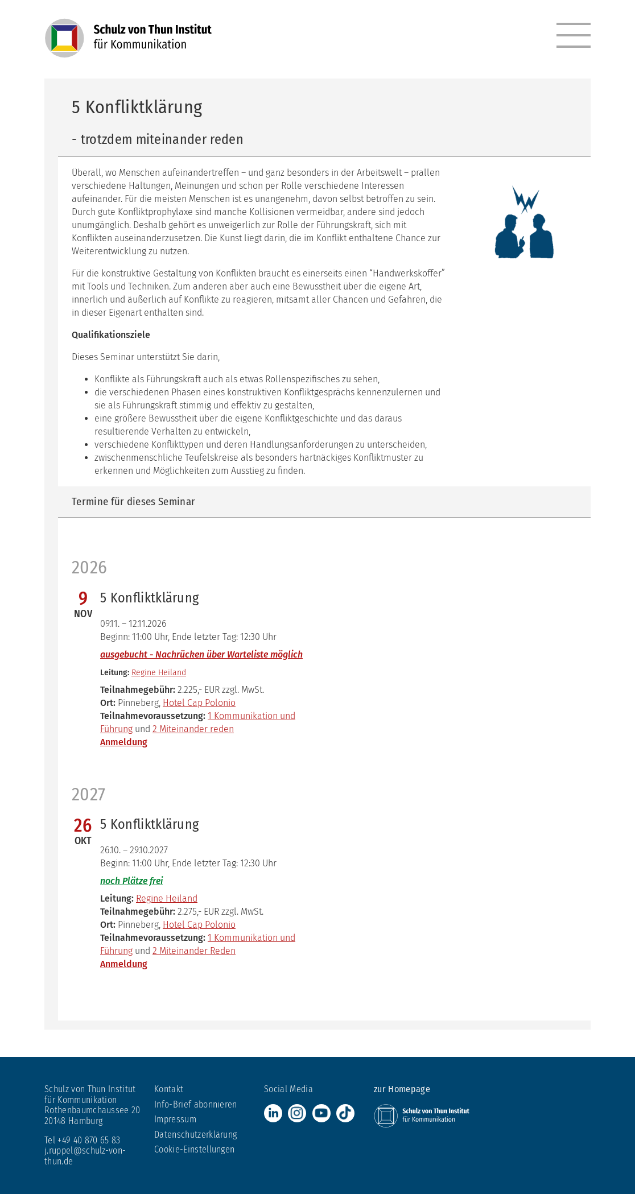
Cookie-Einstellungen (194, 1149)
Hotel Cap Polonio (199, 702)
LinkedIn (273, 1113)
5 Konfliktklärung (149, 598)
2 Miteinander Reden (194, 950)
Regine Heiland (158, 672)
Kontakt (168, 1089)
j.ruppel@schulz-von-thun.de (85, 1155)
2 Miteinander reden (193, 729)
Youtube (321, 1113)
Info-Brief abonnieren (195, 1104)
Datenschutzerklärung (195, 1134)
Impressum (175, 1119)
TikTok (345, 1113)
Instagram (297, 1113)
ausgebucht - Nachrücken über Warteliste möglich (201, 654)
